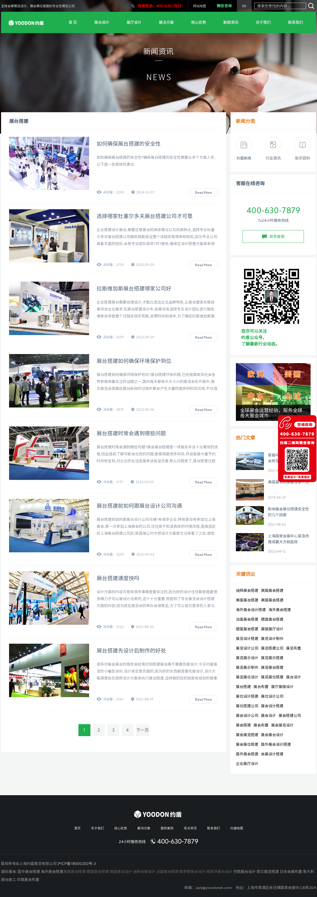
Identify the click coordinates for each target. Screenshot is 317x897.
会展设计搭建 (272, 754)
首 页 (73, 22)
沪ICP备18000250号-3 (76, 863)
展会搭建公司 (290, 715)
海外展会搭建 (279, 610)
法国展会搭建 (247, 619)
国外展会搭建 (247, 754)
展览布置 (293, 648)
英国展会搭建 (272, 590)
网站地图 (199, 5)
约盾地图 (236, 828)
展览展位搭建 (272, 677)
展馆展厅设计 (272, 629)
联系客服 (273, 237)
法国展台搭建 (167, 871)
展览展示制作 (247, 667)
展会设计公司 (247, 715)
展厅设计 (133, 22)
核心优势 (198, 22)
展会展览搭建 (247, 735)
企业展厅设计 (247, 764)
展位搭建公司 (247, 706)
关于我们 (263, 22)
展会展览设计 (282, 725)
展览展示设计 (247, 658)
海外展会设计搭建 (251, 610)
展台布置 (260, 687)
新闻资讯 (230, 22)
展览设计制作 (272, 638)
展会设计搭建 (272, 706)
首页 (77, 828)
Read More (203, 192)
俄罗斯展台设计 (192, 871)
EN (244, 5)
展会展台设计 (272, 735)
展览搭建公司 (272, 648)
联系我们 (295, 22)
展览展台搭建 (272, 667)
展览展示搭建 (272, 658)
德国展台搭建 (272, 619)
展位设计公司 (272, 696)
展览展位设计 (247, 677)
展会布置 (260, 725)
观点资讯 (190, 828)
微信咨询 (224, 6)
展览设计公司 (247, 648)
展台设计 (101, 22)
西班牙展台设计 (219, 871)
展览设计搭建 (247, 638)
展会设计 (268, 715)
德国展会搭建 (247, 629)
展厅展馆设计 (282, 687)
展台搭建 (243, 687)
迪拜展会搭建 (247, 590)
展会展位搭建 (247, 744)
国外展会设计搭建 (276, 744)
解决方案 (166, 22)
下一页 (142, 730)
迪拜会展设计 (144, 871)
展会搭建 (243, 725)
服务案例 (167, 828)
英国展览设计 (121, 871)
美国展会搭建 (272, 600)
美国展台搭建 (247, 600)
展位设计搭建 (247, 696)
